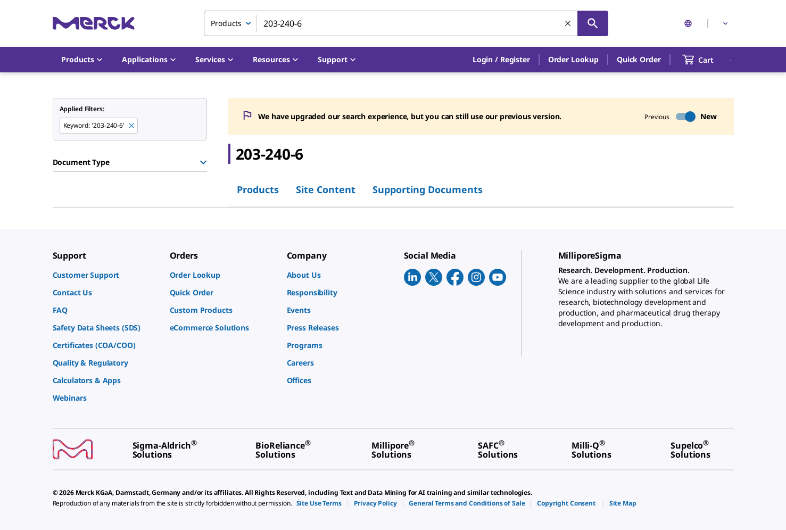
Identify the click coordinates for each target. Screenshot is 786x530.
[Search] (592, 23)
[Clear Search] (567, 23)
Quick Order (638, 59)
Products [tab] (258, 189)
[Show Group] (203, 162)
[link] (106, 274)
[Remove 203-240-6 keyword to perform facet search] (131, 125)
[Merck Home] (94, 23)
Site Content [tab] (325, 189)
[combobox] (406, 23)
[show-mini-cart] (707, 60)
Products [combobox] (226, 23)
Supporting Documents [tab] (428, 189)
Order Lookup (573, 59)
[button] (501, 59)
